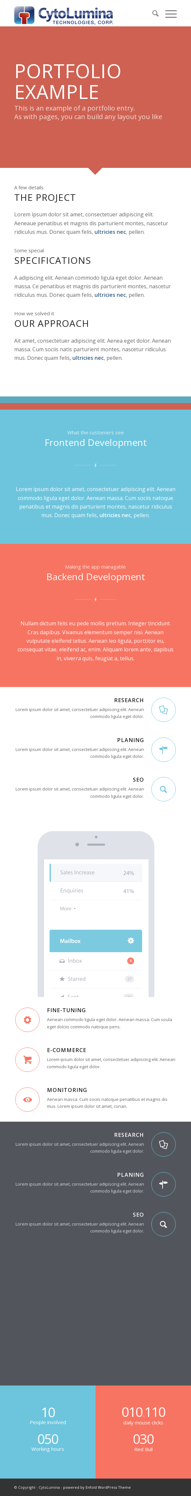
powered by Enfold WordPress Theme (97, 1487)
